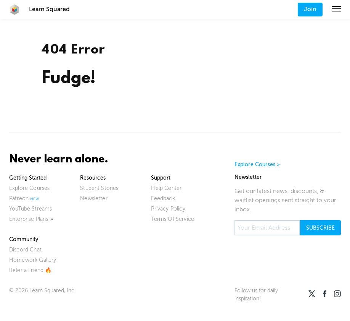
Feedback (163, 198)
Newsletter (94, 198)
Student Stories (99, 188)
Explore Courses (29, 188)
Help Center (166, 188)
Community (23, 239)
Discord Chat (25, 250)
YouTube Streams (30, 209)
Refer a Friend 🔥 (30, 270)
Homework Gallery (32, 260)
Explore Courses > (257, 164)
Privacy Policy (168, 209)
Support (160, 178)
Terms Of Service (172, 219)
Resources (93, 178)
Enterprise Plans (28, 219)
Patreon (19, 198)
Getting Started (28, 178)
